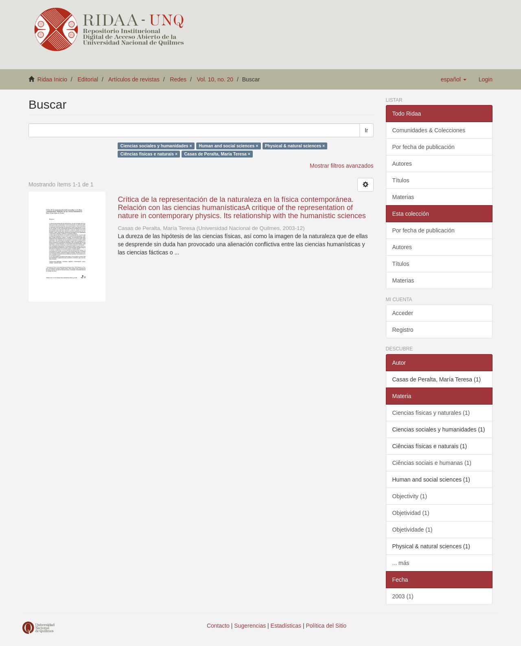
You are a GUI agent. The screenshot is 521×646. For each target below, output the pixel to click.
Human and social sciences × (228, 145)
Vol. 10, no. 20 (215, 79)
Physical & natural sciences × (295, 145)
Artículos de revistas (134, 79)
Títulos (400, 180)
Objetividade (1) (412, 529)
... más (400, 563)
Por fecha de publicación (423, 147)
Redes (178, 79)
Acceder (402, 313)
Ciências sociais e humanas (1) (432, 463)
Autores (402, 163)
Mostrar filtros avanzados (341, 165)
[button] (454, 79)
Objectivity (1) (409, 496)
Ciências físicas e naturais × (148, 153)
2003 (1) (403, 596)
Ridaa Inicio (52, 79)
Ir (366, 130)
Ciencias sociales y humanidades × (156, 145)
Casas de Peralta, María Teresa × (217, 153)
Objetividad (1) (410, 513)
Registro (403, 329)
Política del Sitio (326, 625)
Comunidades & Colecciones (429, 130)
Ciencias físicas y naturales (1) (431, 412)
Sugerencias (250, 625)
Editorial (88, 79)
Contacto (218, 625)
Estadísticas (286, 625)
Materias (403, 197)
